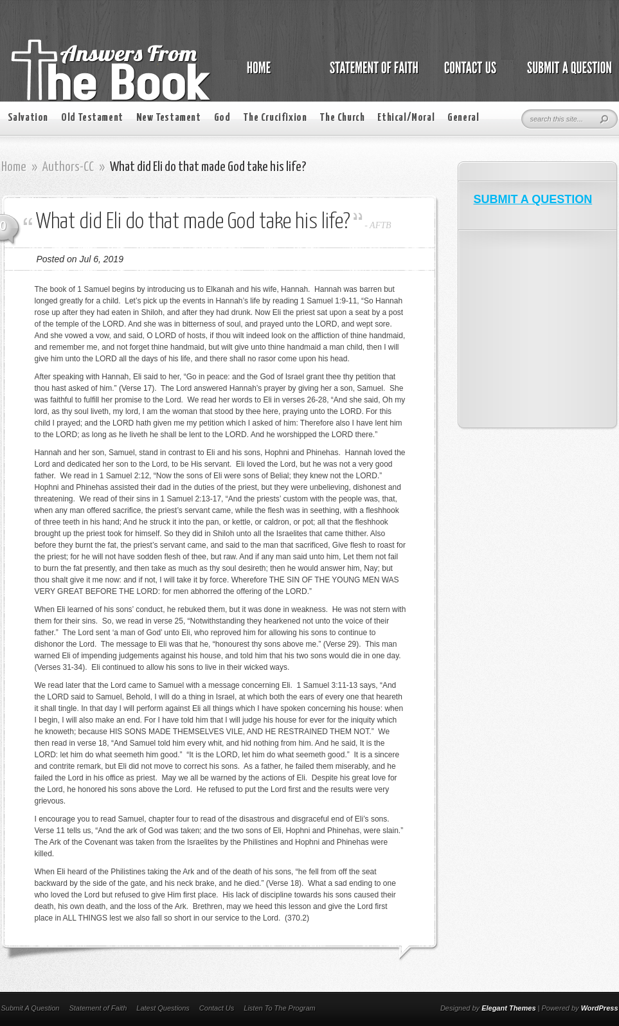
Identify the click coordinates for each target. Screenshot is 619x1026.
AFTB (380, 225)
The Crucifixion (275, 118)
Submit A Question (30, 1008)
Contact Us (216, 1008)
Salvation (28, 118)
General (463, 118)
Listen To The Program (279, 1008)
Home (13, 167)
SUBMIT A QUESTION (533, 199)
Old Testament (92, 118)
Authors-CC (68, 167)
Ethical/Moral (406, 118)
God (222, 118)
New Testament (168, 118)
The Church (341, 118)
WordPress (599, 1008)
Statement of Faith (98, 1008)
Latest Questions (163, 1008)
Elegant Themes (508, 1008)
